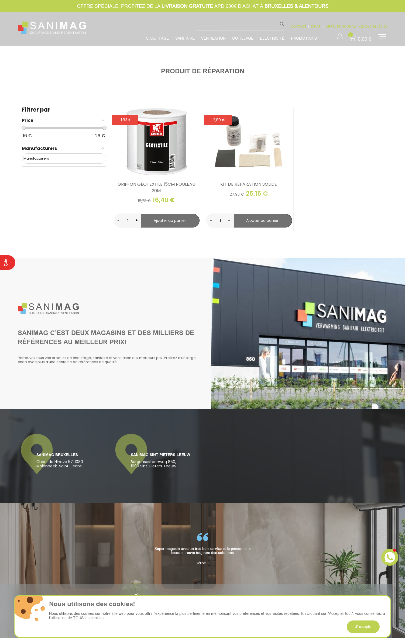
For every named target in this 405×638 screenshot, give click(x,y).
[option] (202, 549)
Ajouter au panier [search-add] (170, 220)
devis (316, 27)
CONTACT (298, 27)
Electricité (272, 38)
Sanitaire (185, 38)
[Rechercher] (240, 25)
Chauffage (157, 38)
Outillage (242, 38)
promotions (304, 38)
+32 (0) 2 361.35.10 (372, 27)
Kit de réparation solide (248, 184)
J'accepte (363, 627)
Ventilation (213, 38)
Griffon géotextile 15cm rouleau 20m (156, 187)
